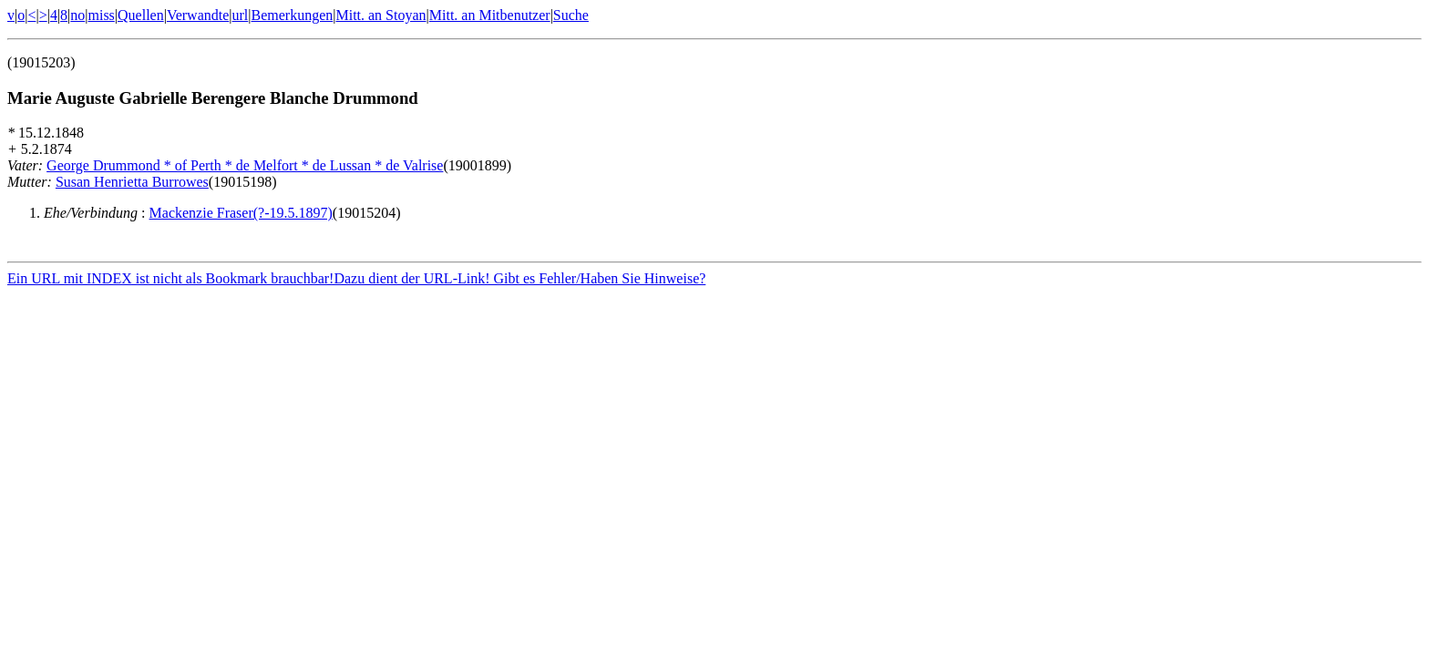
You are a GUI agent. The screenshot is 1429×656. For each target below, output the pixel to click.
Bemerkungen (293, 15)
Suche (571, 15)
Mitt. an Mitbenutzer (489, 15)
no (77, 15)
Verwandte (198, 15)
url (240, 15)
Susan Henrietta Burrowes (132, 182)
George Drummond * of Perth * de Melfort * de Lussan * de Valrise (244, 165)
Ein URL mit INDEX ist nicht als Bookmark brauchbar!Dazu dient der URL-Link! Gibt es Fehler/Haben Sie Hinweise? (356, 281)
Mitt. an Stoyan (380, 15)
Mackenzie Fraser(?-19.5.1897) (241, 212)
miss (100, 15)
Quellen (141, 15)
